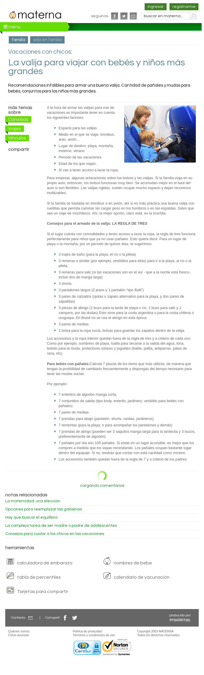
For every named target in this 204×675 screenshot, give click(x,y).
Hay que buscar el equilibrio (31, 517)
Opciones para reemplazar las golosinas (43, 509)
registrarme (184, 7)
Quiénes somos (19, 631)
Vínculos (17, 138)
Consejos (18, 119)
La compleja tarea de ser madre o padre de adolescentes (61, 526)
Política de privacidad (87, 631)
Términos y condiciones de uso (94, 635)
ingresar (156, 7)
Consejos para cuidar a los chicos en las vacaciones (54, 534)
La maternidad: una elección (32, 501)
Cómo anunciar (18, 635)
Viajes (14, 128)
